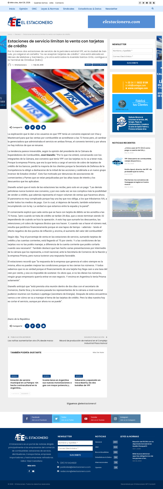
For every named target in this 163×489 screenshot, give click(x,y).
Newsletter (111, 8)
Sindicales (68, 8)
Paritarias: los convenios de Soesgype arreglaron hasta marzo (137, 182)
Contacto (59, 3)
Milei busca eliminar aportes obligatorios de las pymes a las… (143, 456)
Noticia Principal (99, 65)
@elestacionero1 (87, 403)
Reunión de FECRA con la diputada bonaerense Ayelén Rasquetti (143, 443)
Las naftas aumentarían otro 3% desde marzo (30, 340)
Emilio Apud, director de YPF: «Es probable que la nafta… (138, 170)
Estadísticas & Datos (89, 8)
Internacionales (101, 462)
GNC (34, 8)
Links (51, 3)
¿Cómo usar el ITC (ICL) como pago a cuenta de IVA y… (137, 149)
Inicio (12, 8)
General (88, 65)
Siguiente (25, 394)
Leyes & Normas (50, 8)
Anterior (15, 394)
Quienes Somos (41, 3)
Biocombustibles (102, 452)
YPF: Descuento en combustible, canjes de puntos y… (138, 159)
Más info (32, 465)
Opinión (23, 8)
